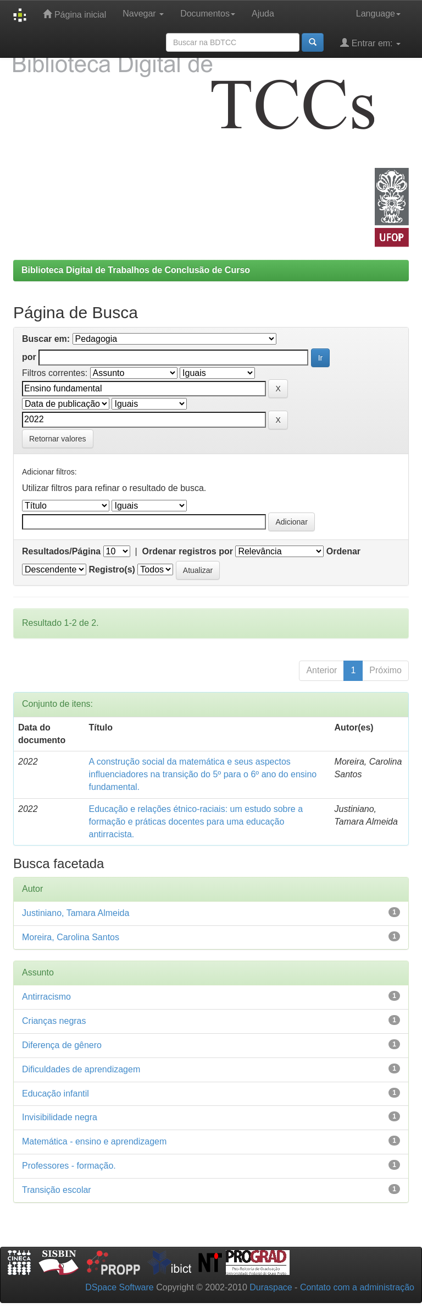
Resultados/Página (61, 551)
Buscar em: (46, 339)
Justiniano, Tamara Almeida (75, 913)
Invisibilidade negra (59, 1117)
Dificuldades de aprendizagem (81, 1069)
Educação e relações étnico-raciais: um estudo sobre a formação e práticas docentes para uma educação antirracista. (196, 821)
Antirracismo (46, 996)
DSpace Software (119, 1287)
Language (378, 13)
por (29, 357)
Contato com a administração (357, 1287)
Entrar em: (370, 42)
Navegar (143, 13)
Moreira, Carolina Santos (70, 937)
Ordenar (343, 551)
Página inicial (74, 14)
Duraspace (270, 1287)
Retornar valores (57, 438)
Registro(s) (111, 569)
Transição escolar (56, 1190)
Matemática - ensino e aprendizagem (94, 1141)
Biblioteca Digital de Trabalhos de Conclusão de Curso (135, 270)
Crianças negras (54, 1021)
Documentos (207, 13)
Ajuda (263, 13)
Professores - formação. (69, 1165)
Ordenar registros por (187, 551)
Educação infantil (55, 1093)
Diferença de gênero (62, 1045)
